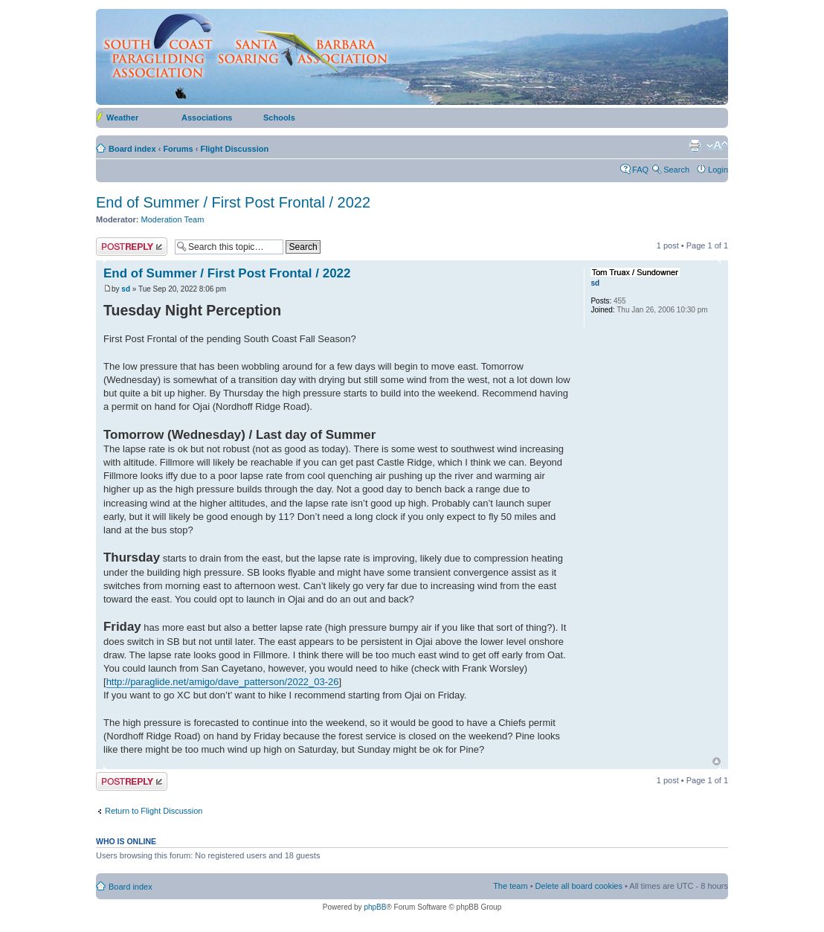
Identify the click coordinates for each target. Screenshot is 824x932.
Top (716, 761)
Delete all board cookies (578, 885)
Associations (206, 117)
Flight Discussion (235, 148)
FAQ (640, 169)
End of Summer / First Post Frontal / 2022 (233, 202)
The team (510, 885)
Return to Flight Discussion (153, 810)
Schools (279, 117)
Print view (694, 145)
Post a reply (131, 246)
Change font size (717, 145)
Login (718, 169)
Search (676, 169)
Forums (178, 148)
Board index (132, 148)
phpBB (375, 907)
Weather (122, 117)
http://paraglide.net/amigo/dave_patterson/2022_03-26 (222, 681)
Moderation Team (173, 219)
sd (125, 289)
